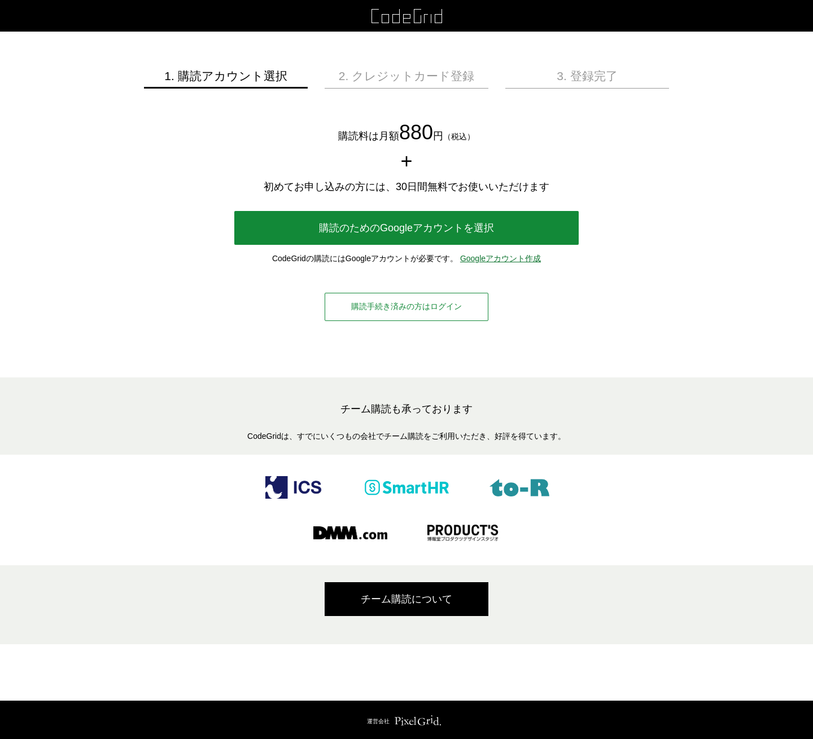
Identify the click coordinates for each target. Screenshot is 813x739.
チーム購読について (406, 599)
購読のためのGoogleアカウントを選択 (406, 228)
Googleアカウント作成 (500, 258)
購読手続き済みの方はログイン (406, 306)
